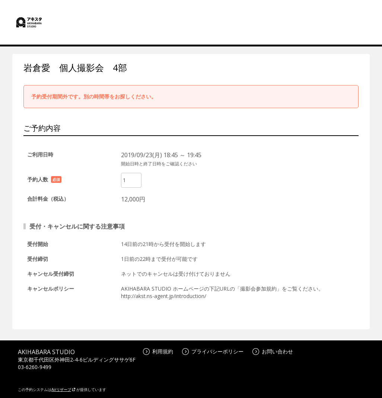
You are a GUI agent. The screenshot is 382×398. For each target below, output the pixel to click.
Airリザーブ (63, 389)
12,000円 (133, 199)
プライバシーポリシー (212, 351)
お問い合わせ (272, 351)
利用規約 (158, 351)
